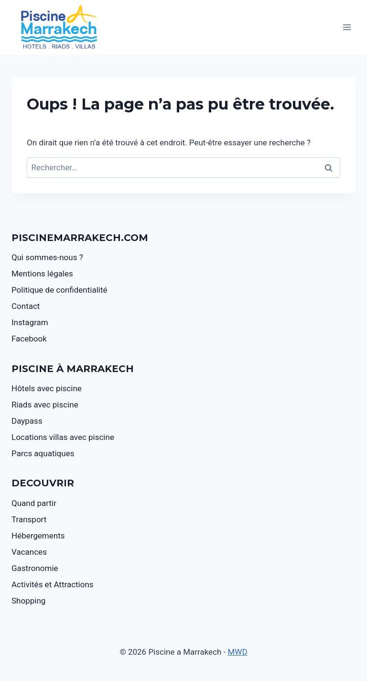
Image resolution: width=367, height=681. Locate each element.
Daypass (27, 421)
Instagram (29, 322)
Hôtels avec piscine (46, 388)
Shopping (28, 600)
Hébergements (38, 535)
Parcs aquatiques (42, 453)
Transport (28, 519)
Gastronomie (34, 568)
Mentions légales (42, 273)
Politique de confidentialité (59, 290)
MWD (238, 652)
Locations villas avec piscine (62, 437)
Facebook (29, 338)
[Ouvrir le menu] (347, 27)
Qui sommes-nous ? (47, 257)
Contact (25, 306)
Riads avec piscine (44, 404)
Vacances (29, 552)
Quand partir (33, 503)
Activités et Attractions (52, 584)
